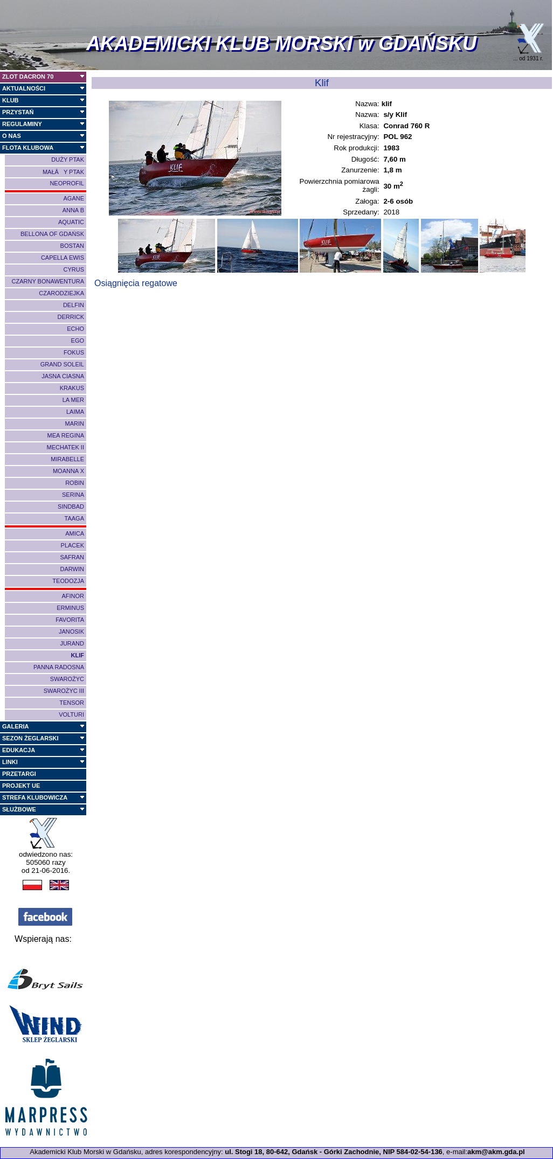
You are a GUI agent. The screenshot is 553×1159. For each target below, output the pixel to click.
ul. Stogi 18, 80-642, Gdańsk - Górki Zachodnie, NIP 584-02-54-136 (334, 1152)
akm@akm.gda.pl (496, 1152)
